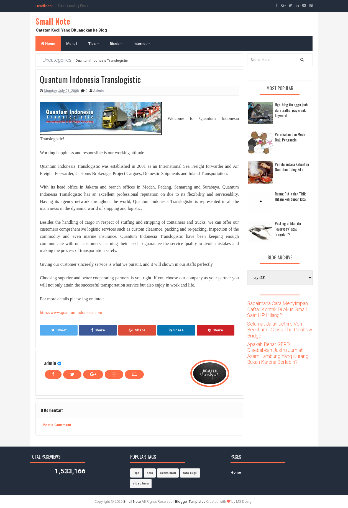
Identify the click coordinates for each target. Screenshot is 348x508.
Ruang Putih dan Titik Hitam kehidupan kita (290, 196)
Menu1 (71, 44)
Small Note (52, 21)
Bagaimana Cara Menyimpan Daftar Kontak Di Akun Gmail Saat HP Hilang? (277, 309)
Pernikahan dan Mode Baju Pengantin (290, 137)
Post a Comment (57, 425)
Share (98, 330)
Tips (93, 44)
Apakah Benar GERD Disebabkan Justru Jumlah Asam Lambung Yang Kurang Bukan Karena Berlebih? (277, 353)
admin (50, 363)
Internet (142, 44)
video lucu (141, 483)
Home (48, 44)
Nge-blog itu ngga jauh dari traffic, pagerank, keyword (291, 110)
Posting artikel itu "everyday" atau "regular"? (288, 228)
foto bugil (190, 473)
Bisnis (116, 44)
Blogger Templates (190, 501)
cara (150, 473)
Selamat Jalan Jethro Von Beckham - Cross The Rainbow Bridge (279, 330)
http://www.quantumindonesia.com (71, 312)
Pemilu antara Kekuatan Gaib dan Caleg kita (292, 166)
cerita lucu (168, 473)
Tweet (58, 330)
